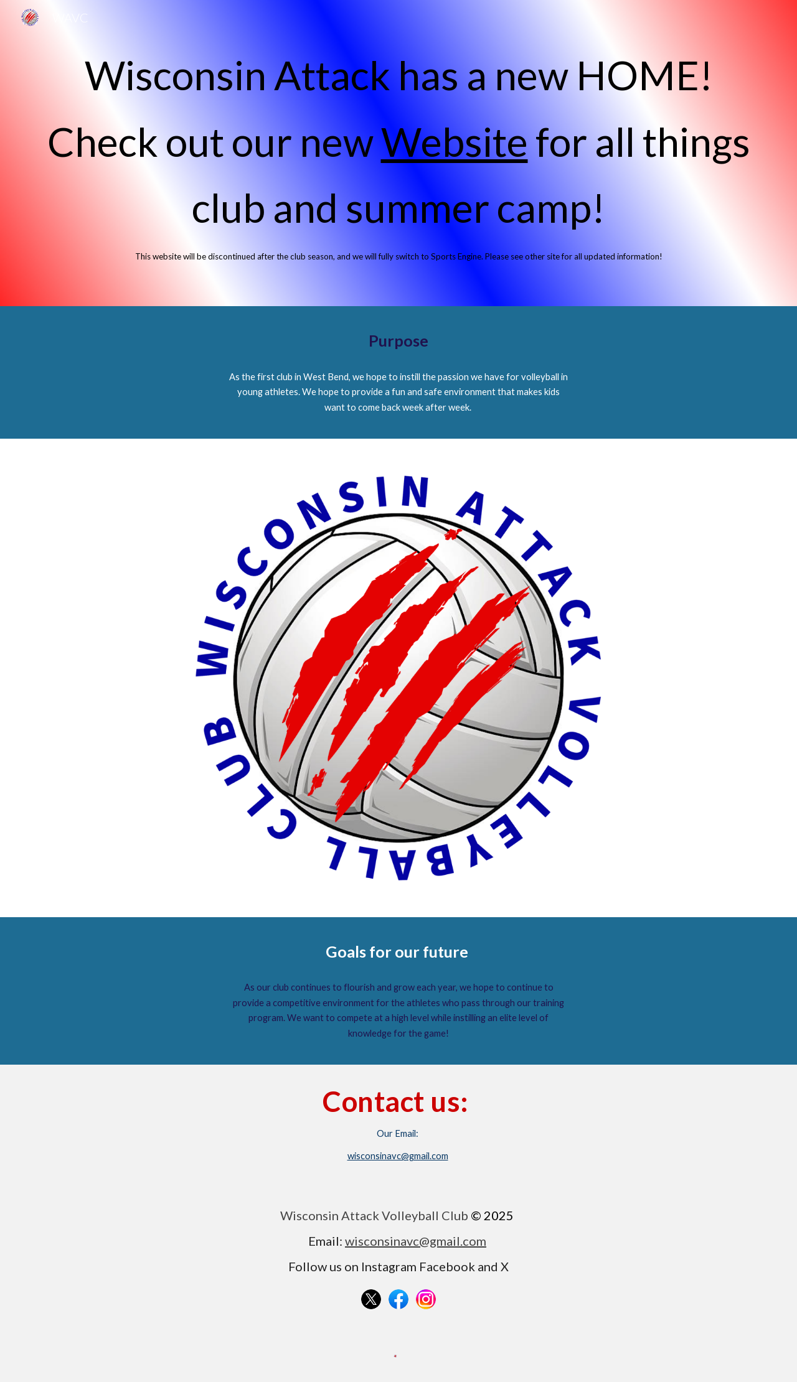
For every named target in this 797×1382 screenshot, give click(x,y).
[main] (398, 153)
